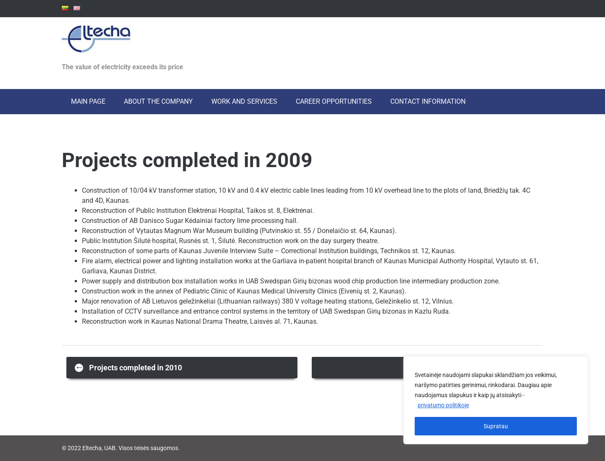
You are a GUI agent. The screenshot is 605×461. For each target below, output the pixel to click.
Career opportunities (334, 101)
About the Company (158, 101)
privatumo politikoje (443, 405)
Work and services (244, 101)
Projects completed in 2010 (128, 367)
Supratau (496, 426)
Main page (88, 101)
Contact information (428, 101)
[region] (495, 400)
